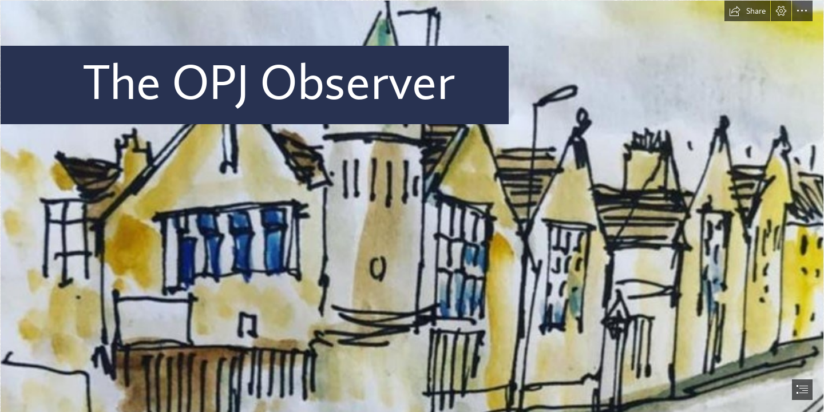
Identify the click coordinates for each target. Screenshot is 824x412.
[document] (412, 206)
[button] (747, 11)
